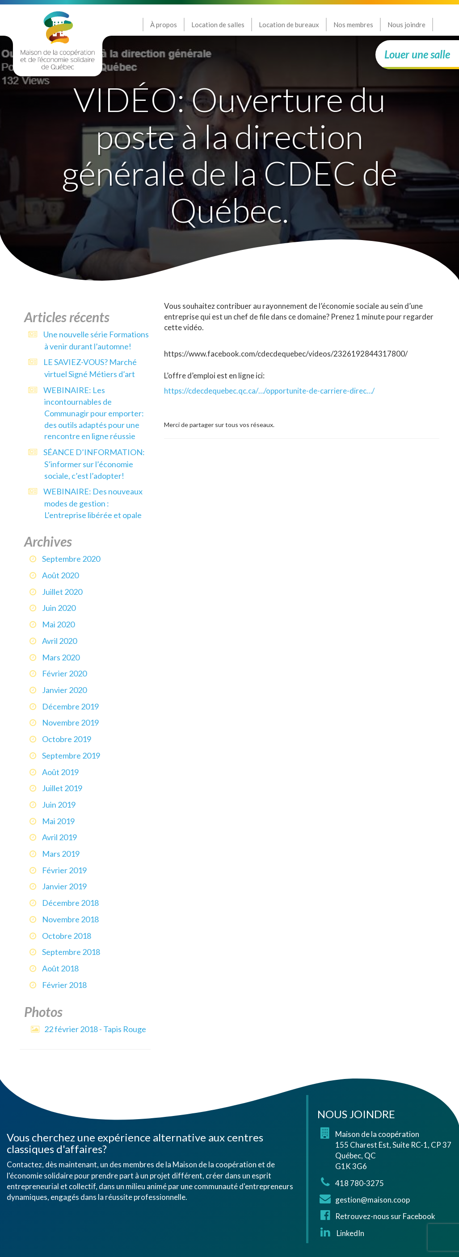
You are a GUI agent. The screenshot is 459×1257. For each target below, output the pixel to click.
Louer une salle (417, 54)
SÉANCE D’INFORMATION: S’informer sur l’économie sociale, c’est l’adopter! (94, 463)
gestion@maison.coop (372, 1199)
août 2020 (60, 575)
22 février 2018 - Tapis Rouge (95, 1029)
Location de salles (217, 25)
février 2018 (64, 985)
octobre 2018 (66, 936)
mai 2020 (58, 624)
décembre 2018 (70, 903)
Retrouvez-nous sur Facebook (385, 1216)
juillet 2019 (62, 788)
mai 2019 (58, 821)
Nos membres (353, 25)
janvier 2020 (64, 690)
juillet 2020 (62, 592)
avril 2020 (59, 641)
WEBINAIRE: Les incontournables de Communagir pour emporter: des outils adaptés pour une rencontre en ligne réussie (93, 413)
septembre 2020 (71, 559)
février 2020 (64, 673)
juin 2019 (59, 804)
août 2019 (60, 772)
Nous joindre (406, 25)
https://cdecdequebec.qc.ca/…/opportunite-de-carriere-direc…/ (269, 390)
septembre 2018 (71, 952)
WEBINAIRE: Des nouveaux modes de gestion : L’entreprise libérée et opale (93, 502)
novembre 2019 (70, 722)
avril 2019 (59, 837)
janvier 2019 (64, 886)
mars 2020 (61, 657)
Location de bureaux (289, 25)
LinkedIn (349, 1233)
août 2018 (60, 968)
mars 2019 (61, 854)
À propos (163, 25)
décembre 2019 (70, 706)
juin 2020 (59, 608)
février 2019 (64, 870)
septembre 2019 (71, 755)
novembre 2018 (70, 919)
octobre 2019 (66, 739)
